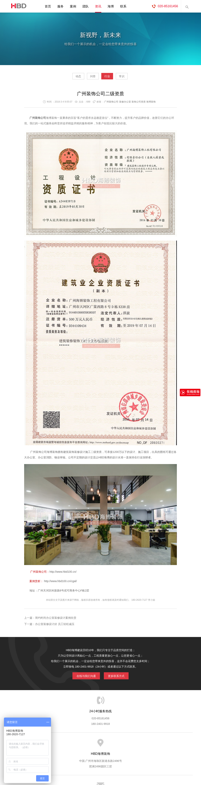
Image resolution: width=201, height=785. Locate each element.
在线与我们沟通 (83, 676)
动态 (67, 77)
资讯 (98, 6)
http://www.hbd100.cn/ (63, 573)
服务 (60, 6)
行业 (111, 77)
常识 (133, 77)
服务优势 (67, 744)
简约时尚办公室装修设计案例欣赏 (55, 619)
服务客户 (100, 744)
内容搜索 (187, 6)
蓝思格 (135, 765)
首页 (48, 6)
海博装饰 (17, 6)
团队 (85, 6)
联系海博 (164, 744)
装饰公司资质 (139, 103)
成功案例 (116, 744)
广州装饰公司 (111, 103)
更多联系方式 (119, 676)
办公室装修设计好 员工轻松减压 (54, 625)
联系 (123, 6)
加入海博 (148, 744)
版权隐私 (132, 744)
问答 (89, 77)
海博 (111, 6)
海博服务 (51, 744)
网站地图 (180, 744)
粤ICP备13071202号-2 (100, 770)
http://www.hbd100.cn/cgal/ (60, 582)
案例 (73, 6)
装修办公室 (125, 103)
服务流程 (84, 744)
